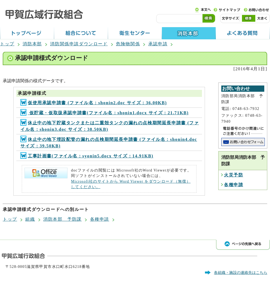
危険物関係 (128, 44)
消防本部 (32, 44)
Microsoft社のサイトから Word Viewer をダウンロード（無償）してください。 (131, 184)
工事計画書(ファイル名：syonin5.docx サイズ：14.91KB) (86, 156)
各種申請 (233, 184)
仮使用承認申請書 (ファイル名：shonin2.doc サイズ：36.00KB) (93, 102)
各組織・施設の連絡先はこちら (240, 272)
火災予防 (233, 175)
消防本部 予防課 (62, 219)
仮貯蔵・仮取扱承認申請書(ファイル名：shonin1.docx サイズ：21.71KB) (104, 112)
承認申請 (157, 44)
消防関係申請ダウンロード (79, 44)
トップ (7, 44)
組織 (30, 219)
